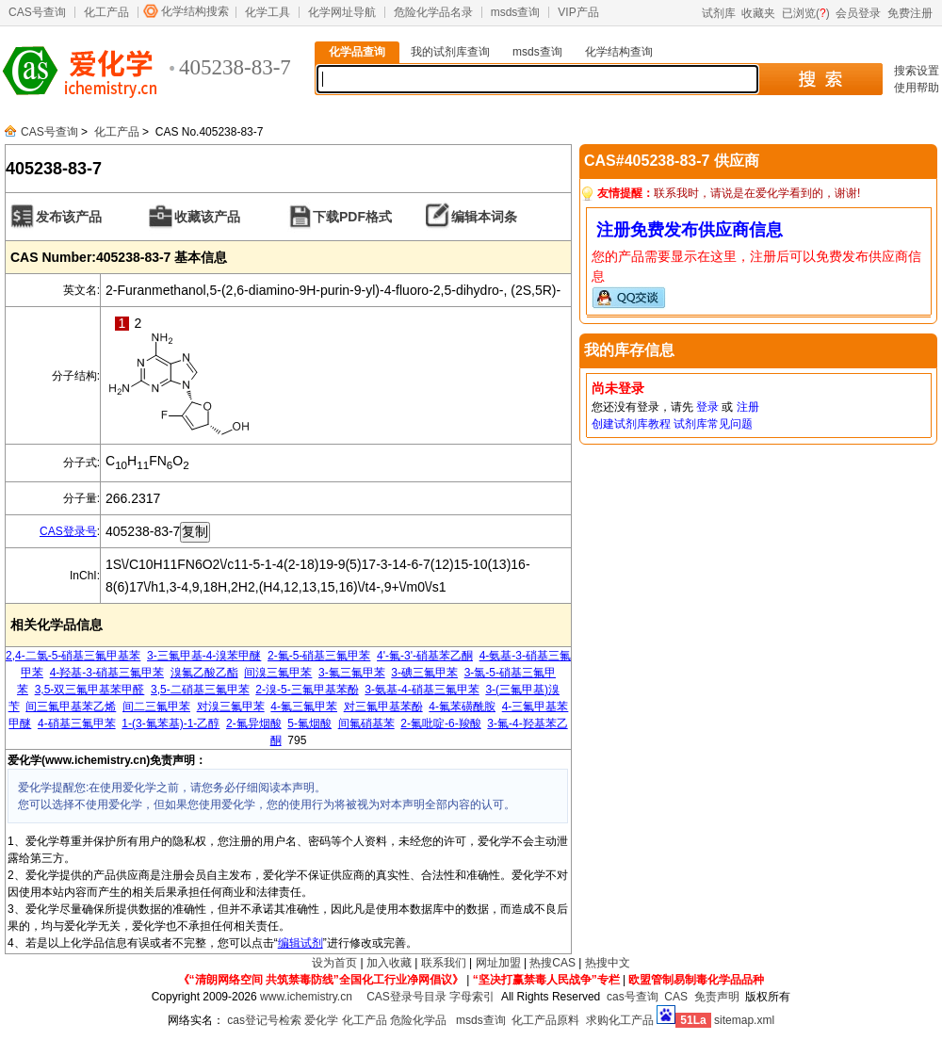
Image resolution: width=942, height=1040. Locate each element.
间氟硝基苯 (366, 723)
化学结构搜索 (195, 11)
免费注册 (910, 13)
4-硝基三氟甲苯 (77, 723)
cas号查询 (632, 996)
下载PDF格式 (352, 216)
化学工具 (267, 12)
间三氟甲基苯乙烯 (70, 706)
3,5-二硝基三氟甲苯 (200, 689)
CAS (676, 996)
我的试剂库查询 (450, 51)
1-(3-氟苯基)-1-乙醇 (170, 723)
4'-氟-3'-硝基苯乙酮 (425, 655)
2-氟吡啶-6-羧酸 (440, 723)
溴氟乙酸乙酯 (204, 672)
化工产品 (106, 12)
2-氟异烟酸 (254, 723)
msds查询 (516, 12)
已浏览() (806, 13)
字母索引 (472, 996)
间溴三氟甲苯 (278, 672)
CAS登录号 (68, 531)
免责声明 (716, 996)
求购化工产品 (620, 1020)
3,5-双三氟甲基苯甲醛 (90, 689)
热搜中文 (607, 962)
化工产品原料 (545, 1020)
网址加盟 (498, 962)
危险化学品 (418, 1020)
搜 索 (820, 79)
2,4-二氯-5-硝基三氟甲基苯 (73, 655)
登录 (707, 407)
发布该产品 (69, 216)
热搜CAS (552, 962)
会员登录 (858, 13)
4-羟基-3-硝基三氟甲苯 (107, 672)
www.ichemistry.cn (306, 996)
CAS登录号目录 (406, 996)
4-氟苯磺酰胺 (462, 706)
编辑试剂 (300, 943)
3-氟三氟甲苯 (351, 672)
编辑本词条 (484, 216)
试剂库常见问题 (713, 424)
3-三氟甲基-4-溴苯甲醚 (204, 655)
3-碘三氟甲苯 (424, 672)
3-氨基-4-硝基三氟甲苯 (422, 689)
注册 (748, 407)
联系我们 (443, 962)
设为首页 (334, 962)
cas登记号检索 (264, 1020)
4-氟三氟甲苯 (303, 706)
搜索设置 (916, 70)
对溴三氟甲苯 (231, 706)
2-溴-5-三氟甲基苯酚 (306, 689)
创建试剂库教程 (631, 424)
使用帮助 (916, 87)
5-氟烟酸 (309, 723)
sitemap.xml (744, 1020)
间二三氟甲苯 (156, 706)
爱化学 (321, 1020)
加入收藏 (389, 962)
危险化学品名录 (433, 12)
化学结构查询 (619, 51)
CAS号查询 (37, 12)
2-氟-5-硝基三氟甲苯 (319, 655)
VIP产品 (578, 12)
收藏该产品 (207, 216)
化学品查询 (357, 51)
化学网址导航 (342, 12)
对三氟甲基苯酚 (383, 706)
